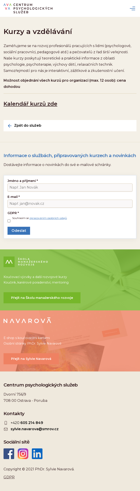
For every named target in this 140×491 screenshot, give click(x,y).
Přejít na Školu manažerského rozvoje (42, 298)
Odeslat (19, 231)
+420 (27, 423)
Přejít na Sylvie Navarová (31, 359)
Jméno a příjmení (23, 181)
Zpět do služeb (27, 126)
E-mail (14, 197)
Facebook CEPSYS (9, 453)
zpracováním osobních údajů (48, 218)
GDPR (13, 213)
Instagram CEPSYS (23, 453)
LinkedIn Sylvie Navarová (37, 453)
